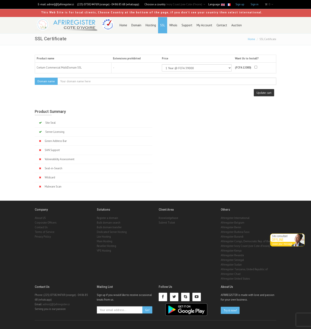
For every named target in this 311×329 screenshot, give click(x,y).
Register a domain (107, 218)
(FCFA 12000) (243, 67)
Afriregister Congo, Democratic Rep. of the (245, 241)
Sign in (254, 4)
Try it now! (230, 310)
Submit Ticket (167, 222)
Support (187, 25)
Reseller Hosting (106, 246)
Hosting (151, 25)
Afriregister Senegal (232, 260)
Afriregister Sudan (231, 264)
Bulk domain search (108, 222)
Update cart (264, 93)
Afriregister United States (235, 278)
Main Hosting (104, 241)
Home (123, 25)
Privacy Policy (43, 236)
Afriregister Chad (230, 274)
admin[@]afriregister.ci (60, 4)
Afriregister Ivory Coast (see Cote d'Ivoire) (245, 246)
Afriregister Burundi (232, 236)
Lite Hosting (104, 236)
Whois (173, 25)
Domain (136, 25)
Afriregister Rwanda (232, 255)
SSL (162, 25)
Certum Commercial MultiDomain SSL (59, 67)
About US (40, 218)
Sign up (240, 4)
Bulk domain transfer (109, 227)
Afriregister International (235, 218)
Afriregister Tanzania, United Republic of (244, 269)
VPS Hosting (104, 250)
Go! (147, 310)
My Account (204, 25)
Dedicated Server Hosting (112, 232)
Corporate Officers (46, 222)
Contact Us (41, 227)
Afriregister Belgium (232, 222)
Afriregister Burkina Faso (235, 232)
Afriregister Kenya (231, 250)
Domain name (46, 81)
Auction (236, 25)
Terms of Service (44, 232)
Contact (222, 25)
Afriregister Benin (231, 227)
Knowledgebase (168, 218)
